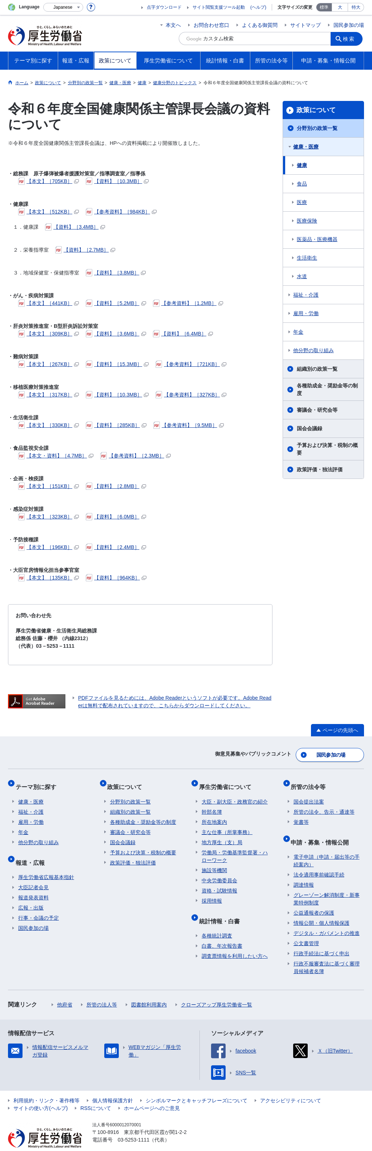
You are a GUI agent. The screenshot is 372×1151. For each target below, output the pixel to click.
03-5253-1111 (133, 1125)
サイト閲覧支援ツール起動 (219, 7)
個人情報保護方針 (112, 1086)
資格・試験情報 (219, 882)
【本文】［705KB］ (48, 181)
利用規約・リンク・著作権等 (46, 1086)
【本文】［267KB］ (48, 364)
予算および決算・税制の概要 (327, 449)
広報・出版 (31, 893)
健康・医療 (306, 147)
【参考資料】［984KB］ (121, 212)
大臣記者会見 (33, 873)
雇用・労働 (306, 313)
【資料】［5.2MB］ (116, 303)
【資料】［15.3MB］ (117, 364)
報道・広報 (32, 851)
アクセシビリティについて (290, 1086)
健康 (302, 165)
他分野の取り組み (313, 350)
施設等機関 (214, 862)
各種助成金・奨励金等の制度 (327, 389)
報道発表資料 (33, 883)
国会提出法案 (309, 793)
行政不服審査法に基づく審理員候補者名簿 (327, 953)
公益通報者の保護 (314, 899)
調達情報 (304, 871)
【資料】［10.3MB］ (117, 181)
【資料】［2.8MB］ (116, 486)
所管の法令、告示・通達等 (324, 803)
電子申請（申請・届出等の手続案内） (327, 846)
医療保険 (307, 221)
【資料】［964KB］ (116, 578)
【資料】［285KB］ (116, 425)
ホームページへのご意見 (152, 1094)
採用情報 (212, 892)
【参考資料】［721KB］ (190, 364)
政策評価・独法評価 (320, 469)
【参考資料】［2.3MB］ (135, 456)
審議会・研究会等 (317, 410)
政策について (316, 110)
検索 (351, 38)
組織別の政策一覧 (317, 369)
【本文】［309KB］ (48, 334)
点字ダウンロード (164, 7)
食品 (302, 184)
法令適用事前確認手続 (319, 860)
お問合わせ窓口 (211, 25)
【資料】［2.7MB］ (85, 250)
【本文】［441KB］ (48, 303)
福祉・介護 (306, 295)
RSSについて (95, 1094)
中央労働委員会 (219, 872)
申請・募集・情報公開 (323, 830)
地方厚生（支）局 (222, 834)
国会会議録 (309, 428)
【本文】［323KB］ (48, 517)
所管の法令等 (311, 781)
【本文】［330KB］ (48, 425)
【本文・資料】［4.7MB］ (55, 456)
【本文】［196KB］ (48, 547)
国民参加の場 (348, 25)
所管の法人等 (101, 990)
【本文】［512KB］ (48, 212)
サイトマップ (305, 25)
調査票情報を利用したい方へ (235, 942)
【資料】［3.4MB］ (75, 227)
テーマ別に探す (38, 781)
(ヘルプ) (258, 7)
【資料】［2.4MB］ (116, 547)
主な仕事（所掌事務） (227, 824)
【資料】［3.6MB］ (116, 334)
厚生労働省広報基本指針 (46, 863)
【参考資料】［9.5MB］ (188, 425)
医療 (302, 202)
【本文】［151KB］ (48, 486)
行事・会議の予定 (38, 904)
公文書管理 (306, 929)
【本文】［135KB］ (48, 578)
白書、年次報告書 (222, 932)
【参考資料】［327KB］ (190, 395)
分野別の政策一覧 (317, 128)
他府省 (64, 990)
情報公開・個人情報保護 (321, 909)
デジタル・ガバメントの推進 (327, 919)
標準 (324, 7)
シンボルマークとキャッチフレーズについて (196, 1086)
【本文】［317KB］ (48, 395)
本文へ (173, 25)
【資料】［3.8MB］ (116, 273)
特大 (356, 7)
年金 (298, 332)
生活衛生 (307, 258)
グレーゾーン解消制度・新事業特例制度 (327, 884)
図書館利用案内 (149, 990)
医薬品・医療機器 (317, 239)
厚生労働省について (228, 781)
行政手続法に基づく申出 (321, 939)
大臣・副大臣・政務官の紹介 (235, 793)
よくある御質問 (260, 25)
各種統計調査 (217, 921)
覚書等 (301, 814)
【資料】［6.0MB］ (116, 517)
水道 (302, 276)
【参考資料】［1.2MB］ (188, 303)
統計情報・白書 (222, 909)
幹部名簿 (212, 803)
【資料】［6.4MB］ (183, 334)
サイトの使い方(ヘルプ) (40, 1094)
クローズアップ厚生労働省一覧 (216, 990)
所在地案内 (214, 814)
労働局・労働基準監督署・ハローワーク (235, 848)
